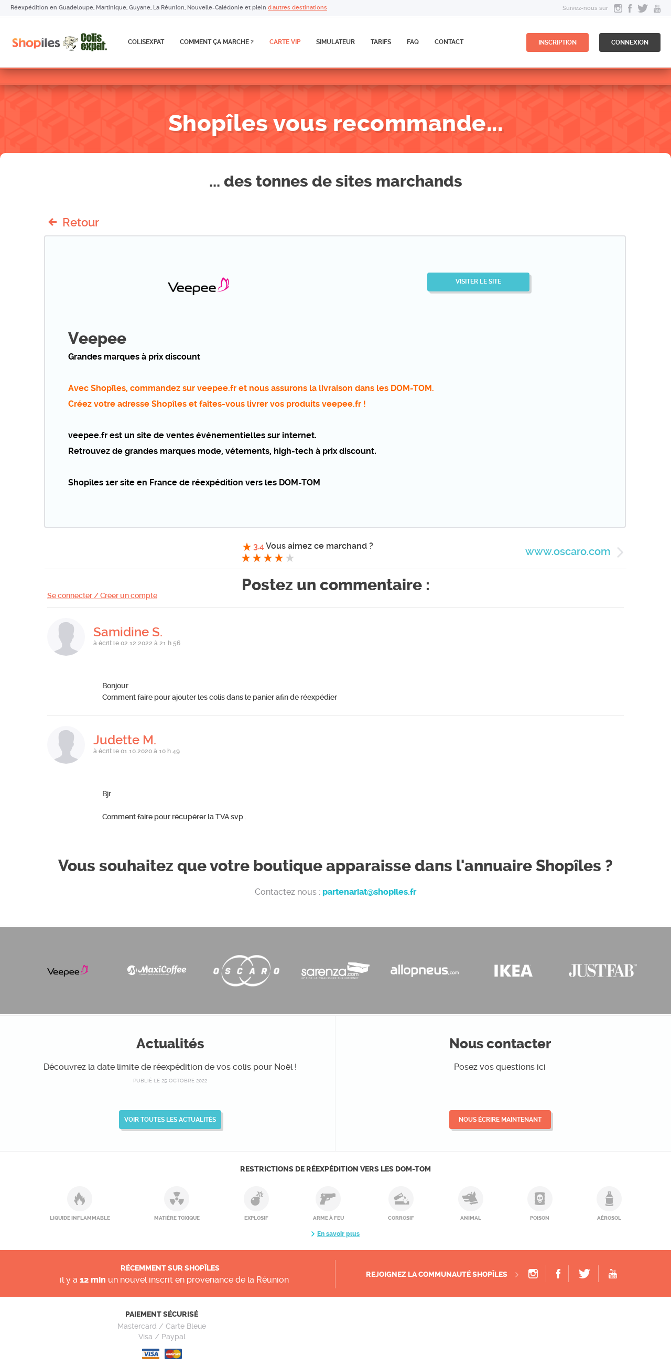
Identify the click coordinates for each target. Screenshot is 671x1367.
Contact (449, 42)
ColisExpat (146, 42)
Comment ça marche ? (217, 42)
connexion (629, 42)
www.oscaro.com (567, 551)
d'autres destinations (297, 7)
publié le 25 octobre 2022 (170, 1080)
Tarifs (381, 42)
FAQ (413, 42)
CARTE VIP (284, 42)
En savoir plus (338, 1234)
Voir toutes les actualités (170, 1119)
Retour (80, 222)
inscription (557, 42)
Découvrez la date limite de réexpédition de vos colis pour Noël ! (170, 1067)
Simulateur (335, 42)
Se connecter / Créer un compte (102, 595)
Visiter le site (478, 281)
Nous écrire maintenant (500, 1119)
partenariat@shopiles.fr (369, 892)
